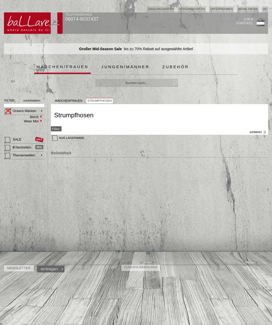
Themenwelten (19, 156)
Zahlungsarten (160, 9)
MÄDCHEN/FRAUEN (68, 100)
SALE (13, 140)
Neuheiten (18, 148)
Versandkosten (192, 9)
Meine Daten (247, 9)
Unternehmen (221, 9)
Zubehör (175, 66)
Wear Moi (31, 121)
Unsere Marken (20, 111)
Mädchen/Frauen (62, 66)
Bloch (34, 117)
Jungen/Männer (125, 66)
